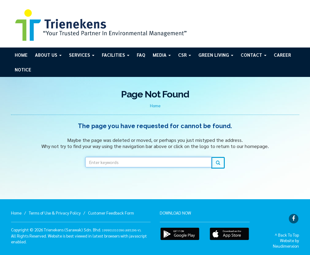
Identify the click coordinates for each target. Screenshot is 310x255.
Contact (253, 55)
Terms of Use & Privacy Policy (55, 212)
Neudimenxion (286, 246)
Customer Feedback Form (111, 212)
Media (162, 55)
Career (282, 55)
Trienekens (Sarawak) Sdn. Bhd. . (92, 229)
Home (21, 55)
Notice (23, 70)
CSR (184, 55)
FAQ (141, 55)
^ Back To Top (287, 235)
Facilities (115, 55)
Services (81, 55)
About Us (48, 55)
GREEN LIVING (215, 55)
